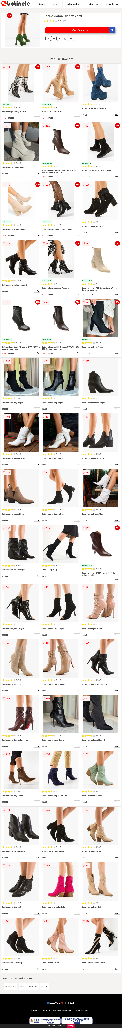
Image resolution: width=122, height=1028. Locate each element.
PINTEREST (67, 1002)
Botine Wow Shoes (28, 986)
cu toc (56, 4)
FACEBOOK (53, 1002)
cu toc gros (92, 4)
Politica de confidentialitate (62, 1010)
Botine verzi (10, 986)
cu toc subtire (73, 4)
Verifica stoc (93, 30)
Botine (42, 4)
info (37, 118)
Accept (71, 1025)
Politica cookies (83, 1010)
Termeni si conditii (38, 1010)
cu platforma (112, 4)
